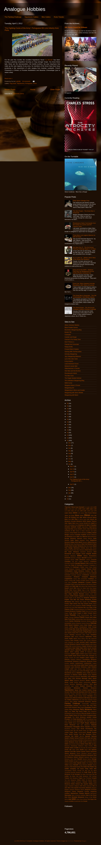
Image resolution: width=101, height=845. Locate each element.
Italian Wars (79, 648)
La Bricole (48, 60)
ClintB (76, 573)
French (81, 617)
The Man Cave (69, 375)
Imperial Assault (80, 644)
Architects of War (70, 531)
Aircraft (86, 523)
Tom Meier (83, 774)
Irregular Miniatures (87, 646)
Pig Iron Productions (76, 713)
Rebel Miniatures (70, 725)
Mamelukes (93, 672)
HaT (72, 636)
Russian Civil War (79, 734)
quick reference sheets (70, 721)
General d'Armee (86, 623)
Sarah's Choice (69, 738)
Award (74, 536)
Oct (69, 448)
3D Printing (72, 517)
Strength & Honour (78, 761)
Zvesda (85, 801)
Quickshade (80, 721)
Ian (75, 642)
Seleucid (78, 743)
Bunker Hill (68, 332)
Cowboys (91, 578)
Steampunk (90, 755)
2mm (92, 515)
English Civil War (70, 599)
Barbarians (93, 536)
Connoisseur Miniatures (72, 576)
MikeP (90, 678)
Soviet (82, 749)
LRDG (94, 670)
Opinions (67, 701)
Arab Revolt (93, 529)
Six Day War (82, 747)
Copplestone (68, 578)
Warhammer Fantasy (77, 793)
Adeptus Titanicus (91, 521)
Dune (81, 592)
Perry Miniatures (86, 709)
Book (95, 551)
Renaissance (69, 726)
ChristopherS (69, 571)
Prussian (67, 719)
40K (81, 517)
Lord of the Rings (84, 671)
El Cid (86, 595)
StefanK (76, 757)
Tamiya (71, 764)
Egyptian (81, 596)
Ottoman (94, 701)
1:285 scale (89, 509)
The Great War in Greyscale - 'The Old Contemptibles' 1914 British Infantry (84, 296)
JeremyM (84, 650)
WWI (69, 799)
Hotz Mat (88, 638)
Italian (73, 648)
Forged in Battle (82, 613)
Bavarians (67, 542)
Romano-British (82, 732)
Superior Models (69, 763)
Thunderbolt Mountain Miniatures (73, 772)
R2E (85, 721)
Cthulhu (94, 582)
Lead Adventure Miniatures (79, 667)
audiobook (72, 534)
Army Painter (73, 532)
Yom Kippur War (92, 799)
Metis (66, 678)
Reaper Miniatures (90, 723)
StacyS (66, 755)
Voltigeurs (76, 785)
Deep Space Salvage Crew (81, 200)
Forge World (72, 613)
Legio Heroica (78, 669)
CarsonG (72, 563)
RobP (94, 730)
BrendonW (68, 553)
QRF (84, 719)
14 (68, 435)
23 (68, 411)
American (81, 525)
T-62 (87, 763)
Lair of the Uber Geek (71, 359)
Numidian (90, 696)
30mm (66, 517)
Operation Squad (92, 699)
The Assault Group (75, 766)
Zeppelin (67, 801)
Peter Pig (75, 711)
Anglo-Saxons (92, 527)
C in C (94, 557)
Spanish (94, 749)
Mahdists (79, 672)
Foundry (73, 615)
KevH (74, 655)
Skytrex (94, 747)
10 (68, 499)
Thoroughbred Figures (70, 770)
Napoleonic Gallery (31, 17)
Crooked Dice (93, 580)
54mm (94, 517)
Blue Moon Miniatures (79, 549)
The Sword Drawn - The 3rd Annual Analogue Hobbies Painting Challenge (84, 308)
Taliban (66, 765)
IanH (77, 642)
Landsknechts (88, 663)
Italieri (85, 648)
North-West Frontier (70, 694)
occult (95, 695)
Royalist (94, 732)
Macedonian (68, 672)
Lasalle (71, 665)
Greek (91, 629)
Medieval (93, 676)
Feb (69, 490)
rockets (67, 732)
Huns (71, 640)
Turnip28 (94, 778)
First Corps (71, 607)
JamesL (72, 650)
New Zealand (83, 690)
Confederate (85, 575)
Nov (69, 445)
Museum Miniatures (86, 686)
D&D (87, 584)
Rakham (92, 721)
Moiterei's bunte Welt (71, 366)
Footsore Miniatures (70, 611)
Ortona (75, 701)
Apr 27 (72, 466)
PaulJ (66, 707)
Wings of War (88, 797)
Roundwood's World (71, 373)
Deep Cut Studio (81, 588)
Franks (94, 615)
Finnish (84, 605)
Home (32, 89)
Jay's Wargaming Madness (73, 356)
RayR (82, 723)
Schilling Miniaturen (88, 740)
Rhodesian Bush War (70, 730)
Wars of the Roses (91, 795)
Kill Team (76, 657)
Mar (69, 487)
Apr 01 (72, 484)
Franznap (71, 617)
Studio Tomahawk (87, 761)
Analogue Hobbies (24, 9)
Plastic (71, 715)
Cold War (88, 573)
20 (68, 419)
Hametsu (71, 634)
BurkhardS (67, 557)
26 (68, 403)
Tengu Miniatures (83, 764)
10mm (70, 513)
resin (78, 728)
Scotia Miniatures (69, 742)
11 (68, 496)
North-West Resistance (82, 694)
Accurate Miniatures (76, 521)
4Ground (89, 517)
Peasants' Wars (76, 707)
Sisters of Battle (74, 747)
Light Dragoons (72, 670)
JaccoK (89, 648)
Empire (66, 597)
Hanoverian (78, 634)
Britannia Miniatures (70, 555)
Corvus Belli (76, 578)
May (69, 461)
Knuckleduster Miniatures (72, 661)
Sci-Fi (95, 740)
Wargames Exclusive (90, 789)
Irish (70, 646)
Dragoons (76, 592)
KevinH (79, 655)
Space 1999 (87, 749)
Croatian (78, 580)
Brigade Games (80, 553)
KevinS (83, 655)
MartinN (94, 674)
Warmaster (68, 795)
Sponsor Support (92, 753)
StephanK (86, 757)
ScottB (80, 742)
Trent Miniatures (74, 778)
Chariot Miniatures (69, 569)
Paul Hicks (93, 705)
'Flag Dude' (12, 83)
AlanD (93, 523)
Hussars (76, 640)
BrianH (73, 553)
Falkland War (78, 601)
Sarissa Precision (79, 738)
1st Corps (71, 515)
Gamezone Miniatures (86, 621)
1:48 (68, 511)
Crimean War (72, 580)
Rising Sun (86, 730)
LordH (91, 671)
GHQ (66, 625)
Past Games (82, 705)
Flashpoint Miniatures (79, 609)
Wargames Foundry (83, 791)
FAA (73, 601)
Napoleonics (20, 83)
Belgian (73, 542)
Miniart (66, 682)
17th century (81, 513)
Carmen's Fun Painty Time (73, 339)
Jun (69, 459)
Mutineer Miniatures (89, 688)
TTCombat (88, 778)
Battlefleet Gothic (84, 540)
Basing (85, 538)
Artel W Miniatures (82, 532)
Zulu (82, 801)
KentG (70, 655)
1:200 (75, 509)
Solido (77, 749)
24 (68, 408)
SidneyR (67, 747)
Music (95, 686)
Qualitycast (91, 719)
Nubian (71, 696)
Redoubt (93, 725)
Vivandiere (71, 785)
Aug (69, 453)
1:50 (75, 510)
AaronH (92, 519)
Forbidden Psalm (80, 611)
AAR (88, 519)
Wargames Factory (70, 791)
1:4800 (72, 510)
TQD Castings (92, 776)
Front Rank (71, 619)
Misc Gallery (46, 17)
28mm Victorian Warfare (72, 325)
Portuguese (28, 83)
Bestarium (85, 542)
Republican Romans (70, 728)
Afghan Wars (71, 523)
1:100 (91, 507)
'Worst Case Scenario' (78, 507)
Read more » (9, 78)
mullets (77, 686)
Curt (72, 584)
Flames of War (69, 609)
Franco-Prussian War (86, 615)
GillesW (70, 625)
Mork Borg (93, 684)
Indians (67, 646)
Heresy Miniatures (79, 636)
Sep (69, 451)
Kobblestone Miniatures (86, 661)
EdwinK (76, 596)
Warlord (87, 793)
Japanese (78, 650)
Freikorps (76, 617)
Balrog (89, 536)
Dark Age (75, 586)
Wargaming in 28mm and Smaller (75, 390)
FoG (86, 609)
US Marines (89, 780)
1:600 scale (83, 511)
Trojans (80, 778)
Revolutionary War (90, 728)
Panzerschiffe (85, 703)
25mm (81, 515)
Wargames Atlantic (79, 789)
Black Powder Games (71, 327)
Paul (88, 705)
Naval (76, 690)
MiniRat (76, 682)
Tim (83, 772)
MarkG (89, 674)
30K (95, 515)
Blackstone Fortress (79, 548)
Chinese (89, 569)
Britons (85, 556)
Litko (78, 670)
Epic (78, 599)
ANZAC (85, 528)
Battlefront (93, 540)
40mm (85, 517)
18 (68, 424)
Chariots (83, 569)
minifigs (71, 682)
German (93, 623)
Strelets (71, 761)
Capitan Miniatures (84, 561)
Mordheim (86, 684)
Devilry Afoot (68, 590)
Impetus (87, 644)
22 (68, 414)
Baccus (85, 536)
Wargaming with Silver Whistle (74, 392)
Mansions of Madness (71, 674)
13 (68, 438)
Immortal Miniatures (70, 644)
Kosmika (67, 663)
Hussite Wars (82, 640)
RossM (89, 732)
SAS (86, 738)
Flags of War (92, 607)
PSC (71, 719)
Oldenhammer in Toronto (72, 368)
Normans (81, 692)
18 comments (26, 81)
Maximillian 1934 (85, 676)
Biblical (90, 542)
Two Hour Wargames (70, 780)
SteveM (79, 759)
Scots (76, 742)
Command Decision (76, 574)
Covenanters (84, 578)
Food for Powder (91, 609)
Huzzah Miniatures (91, 640)
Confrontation (93, 574)
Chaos (86, 567)
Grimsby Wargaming (71, 354)
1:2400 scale (81, 509)
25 (68, 406)
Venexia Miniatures (76, 782)
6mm (66, 519)
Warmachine (93, 793)
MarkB (80, 674)
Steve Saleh (73, 759)
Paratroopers (69, 705)
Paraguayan (93, 703)
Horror (75, 638)
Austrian (83, 534)
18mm (66, 515)
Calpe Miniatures (80, 559)
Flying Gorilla (69, 346)
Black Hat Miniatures (87, 544)
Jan (69, 493)
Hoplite (71, 638)
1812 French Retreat (90, 513)
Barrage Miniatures (70, 538)
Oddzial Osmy (68, 697)
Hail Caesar (88, 632)
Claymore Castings (69, 573)
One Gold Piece (83, 699)
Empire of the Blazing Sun (76, 597)
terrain (90, 765)
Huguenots (93, 638)
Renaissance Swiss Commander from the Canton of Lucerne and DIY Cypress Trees (84, 224)
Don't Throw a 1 (69, 342)
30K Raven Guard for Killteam (76, 27)
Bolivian (94, 549)
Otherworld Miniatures (84, 701)
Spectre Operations (82, 753)
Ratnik (70, 723)
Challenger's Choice (78, 567)
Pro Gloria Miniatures (79, 717)
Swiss (75, 763)
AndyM (79, 527)
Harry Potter (86, 634)
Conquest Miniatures (89, 576)
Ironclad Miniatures (76, 646)
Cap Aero (74, 561)
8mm (69, 519)
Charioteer (77, 569)
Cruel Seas (68, 582)
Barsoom (79, 538)
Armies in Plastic (80, 530)
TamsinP (75, 765)
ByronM (84, 557)
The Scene (80, 768)
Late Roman (77, 665)
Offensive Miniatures (78, 697)
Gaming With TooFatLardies (73, 351)
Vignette (86, 784)
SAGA (76, 736)
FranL (66, 617)
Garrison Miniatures (76, 623)
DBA (75, 588)
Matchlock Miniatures (75, 676)
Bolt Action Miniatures (72, 551)
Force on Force (89, 611)
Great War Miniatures (82, 629)
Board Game (88, 550)
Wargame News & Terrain (72, 385)
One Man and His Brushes (73, 371)
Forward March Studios (72, 349)
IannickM (82, 642)
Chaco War (67, 565)
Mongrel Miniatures (70, 684)
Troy (84, 778)
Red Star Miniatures (83, 724)
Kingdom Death (84, 657)
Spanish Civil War (70, 751)
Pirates (66, 715)
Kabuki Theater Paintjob (90, 653)
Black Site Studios (88, 546)
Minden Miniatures (91, 680)
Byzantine (89, 557)
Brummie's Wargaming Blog (73, 330)
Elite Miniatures (92, 595)
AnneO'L (80, 529)
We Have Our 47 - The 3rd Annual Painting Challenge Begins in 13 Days (84, 248)
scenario (80, 740)
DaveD (67, 588)
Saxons (67, 740)
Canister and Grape (71, 337)
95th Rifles (75, 519)
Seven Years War (86, 744)
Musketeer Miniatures (72, 688)
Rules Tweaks (59, 17)
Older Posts (55, 89)
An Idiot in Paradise (90, 525)
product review (92, 717)
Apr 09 (72, 471)
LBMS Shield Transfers (87, 665)
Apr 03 (72, 477)
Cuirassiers (68, 584)
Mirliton (81, 682)
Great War (72, 629)
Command (67, 575)
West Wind (68, 797)
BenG (80, 542)
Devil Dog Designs (91, 588)
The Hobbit (84, 766)
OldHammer (75, 699)
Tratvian (67, 778)
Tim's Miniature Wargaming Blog (74, 380)
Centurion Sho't (92, 563)
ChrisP (94, 569)
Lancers (72, 663)
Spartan (78, 751)
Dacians (91, 584)
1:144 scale (71, 509)
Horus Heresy (81, 638)
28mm (87, 515)
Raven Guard (76, 722)
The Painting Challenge (13, 17)
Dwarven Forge (86, 592)
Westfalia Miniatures (78, 797)
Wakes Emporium (87, 785)
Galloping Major (79, 619)
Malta (88, 672)
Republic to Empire (90, 726)
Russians (89, 734)
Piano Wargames (92, 711)
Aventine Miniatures (91, 534)
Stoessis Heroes (87, 759)
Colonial (94, 573)
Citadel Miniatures (79, 571)
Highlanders (88, 636)
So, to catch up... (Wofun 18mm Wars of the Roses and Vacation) (84, 258)
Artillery (89, 532)
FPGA (78, 615)
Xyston (78, 799)
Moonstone (79, 684)
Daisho (94, 584)
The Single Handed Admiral (73, 378)
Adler (66, 523)
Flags (87, 607)
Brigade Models (91, 553)
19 (68, 422)
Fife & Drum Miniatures (75, 605)
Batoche (90, 538)
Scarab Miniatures (73, 740)
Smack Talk (68, 749)
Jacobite (94, 648)
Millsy (71, 680)
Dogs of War (85, 590)
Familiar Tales (86, 601)
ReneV (82, 726)
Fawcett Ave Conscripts (72, 344)
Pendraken (88, 707)
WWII (74, 799)
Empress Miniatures (90, 597)
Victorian (85, 782)
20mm (77, 515)
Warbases (88, 787)
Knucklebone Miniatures (89, 659)
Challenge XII (68, 567)
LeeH (71, 669)
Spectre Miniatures (70, 753)
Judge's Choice (79, 653)
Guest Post (75, 632)
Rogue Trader (73, 732)
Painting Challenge (72, 703)
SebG (66, 744)
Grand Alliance (73, 627)
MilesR (67, 680)
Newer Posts (10, 89)
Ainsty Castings (79, 523)
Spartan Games (85, 751)
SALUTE (82, 736)
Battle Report (74, 540)
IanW (87, 642)
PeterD (81, 711)
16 (68, 430)
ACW (84, 521)
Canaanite (93, 559)
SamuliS (87, 736)
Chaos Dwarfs (92, 567)
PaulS (69, 707)
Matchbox (67, 676)
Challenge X (86, 565)
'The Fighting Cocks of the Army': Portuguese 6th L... (80, 480)
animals (75, 528)
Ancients (67, 527)
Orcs (71, 701)
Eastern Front (89, 594)
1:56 (78, 510)
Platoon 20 (76, 715)
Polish (84, 715)
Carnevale (67, 563)
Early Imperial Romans (76, 594)
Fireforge (88, 605)
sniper (73, 749)
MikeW (94, 678)
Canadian (67, 561)
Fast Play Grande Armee (85, 603)
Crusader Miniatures (78, 582)
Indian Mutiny (93, 644)
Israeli (94, 646)
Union (83, 780)
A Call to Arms (82, 519)
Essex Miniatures (85, 599)
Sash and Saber (91, 738)
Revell (82, 728)
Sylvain (79, 763)
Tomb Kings (89, 774)
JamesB (67, 650)
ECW (72, 596)
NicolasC (67, 692)
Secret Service (72, 743)
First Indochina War (80, 607)
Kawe (66, 655)
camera (88, 559)
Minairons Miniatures (79, 680)
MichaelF (84, 678)
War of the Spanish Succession (76, 787)
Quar (95, 719)
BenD (76, 542)
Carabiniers (93, 561)
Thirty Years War (90, 768)
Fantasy (93, 601)
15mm (75, 513)
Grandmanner (83, 627)
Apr (69, 464)
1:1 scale (87, 507)
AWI (78, 536)
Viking (91, 784)
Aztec (81, 536)
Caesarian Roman (69, 559)
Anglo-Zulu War (69, 529)
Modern (94, 682)
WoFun (66, 799)
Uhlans (79, 780)
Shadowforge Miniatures (77, 745)
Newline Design (91, 690)
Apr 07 (72, 474)
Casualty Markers (80, 563)
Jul (69, 456)
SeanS (94, 742)
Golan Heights (88, 625)
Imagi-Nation (92, 642)
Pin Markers (93, 713)
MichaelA (78, 678)
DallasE (67, 586)
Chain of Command (76, 565)
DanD (70, 586)
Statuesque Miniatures (80, 755)
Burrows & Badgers (76, 557)
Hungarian (67, 640)
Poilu (81, 715)
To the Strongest (75, 774)
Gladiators (76, 625)
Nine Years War (74, 692)
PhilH (85, 711)
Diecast (75, 590)
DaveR (71, 588)
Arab (88, 529)
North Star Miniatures (90, 692)
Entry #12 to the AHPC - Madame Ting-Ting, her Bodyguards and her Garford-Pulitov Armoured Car (83, 271)
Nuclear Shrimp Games (80, 695)
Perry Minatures (74, 709)
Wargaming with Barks (71, 395)
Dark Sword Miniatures (90, 586)
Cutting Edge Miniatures (80, 584)
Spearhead (93, 751)
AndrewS (73, 527)
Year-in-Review (83, 799)
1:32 (66, 510)
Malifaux (85, 672)
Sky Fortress (89, 747)
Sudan (94, 761)
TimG (89, 772)
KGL (87, 655)
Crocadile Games (84, 580)
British (79, 556)
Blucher (72, 549)
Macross (74, 672)
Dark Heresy (82, 586)
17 (68, 427)
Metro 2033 (71, 678)
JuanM (73, 653)
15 (68, 432)
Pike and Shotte (86, 713)
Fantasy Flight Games (71, 603)
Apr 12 (72, 469)
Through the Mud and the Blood (86, 770)
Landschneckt (79, 663)
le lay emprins (69, 361)
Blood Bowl (89, 548)
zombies (71, 801)
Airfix (89, 523)
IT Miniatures (68, 648)
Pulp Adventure (78, 719)
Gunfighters (82, 632)
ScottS (85, 742)
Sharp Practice (89, 745)
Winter (94, 797)
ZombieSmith (77, 801)
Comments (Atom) (18, 93)
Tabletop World (92, 763)
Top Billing (72, 776)
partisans (75, 705)
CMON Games (82, 573)
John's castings (74, 652)
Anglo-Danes (85, 527)
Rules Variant (69, 734)
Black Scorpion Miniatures (76, 546)
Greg (74, 631)
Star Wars (71, 755)
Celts (87, 563)
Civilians (87, 571)
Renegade (76, 726)
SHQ (95, 745)
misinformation (87, 682)
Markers (85, 674)
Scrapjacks (90, 742)
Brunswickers (92, 556)
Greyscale (79, 631)
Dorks (72, 592)
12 (68, 440)
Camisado (68, 334)
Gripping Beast (87, 631)
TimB (85, 772)
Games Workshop (74, 621)
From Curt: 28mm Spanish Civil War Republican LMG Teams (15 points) (84, 284)
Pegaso (82, 707)
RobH (91, 730)
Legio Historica (86, 669)
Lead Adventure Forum (71, 363)
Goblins (81, 625)
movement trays (69, 686)
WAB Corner (68, 383)
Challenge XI (93, 565)
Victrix (35, 83)
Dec (69, 443)
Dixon (79, 590)
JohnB (82, 652)
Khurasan (91, 655)
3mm (77, 517)
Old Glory (87, 697)
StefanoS (81, 757)
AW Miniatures (69, 536)
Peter (69, 711)
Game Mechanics (87, 619)
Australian (77, 534)
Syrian (84, 763)
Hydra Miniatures (69, 642)
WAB (81, 785)
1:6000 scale (90, 510)
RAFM (88, 721)
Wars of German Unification (79, 795)
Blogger (84, 841)
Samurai (93, 736)
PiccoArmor (68, 713)
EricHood (70, 841)
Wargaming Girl (69, 388)
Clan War (93, 571)
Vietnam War (79, 784)
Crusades (88, 582)
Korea (94, 661)
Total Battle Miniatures (82, 776)
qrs (87, 719)
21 (68, 416)
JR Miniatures (89, 651)
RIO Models (79, 730)
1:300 (94, 509)
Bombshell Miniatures (86, 551)
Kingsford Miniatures (76, 659)
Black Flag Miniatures (76, 544)
